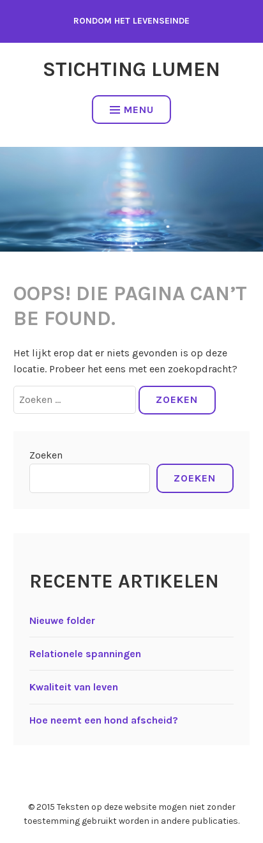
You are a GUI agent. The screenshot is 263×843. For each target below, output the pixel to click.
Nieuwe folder (62, 620)
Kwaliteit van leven (73, 687)
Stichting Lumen (131, 69)
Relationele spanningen (85, 654)
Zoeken (46, 455)
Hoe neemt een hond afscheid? (103, 720)
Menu (132, 109)
